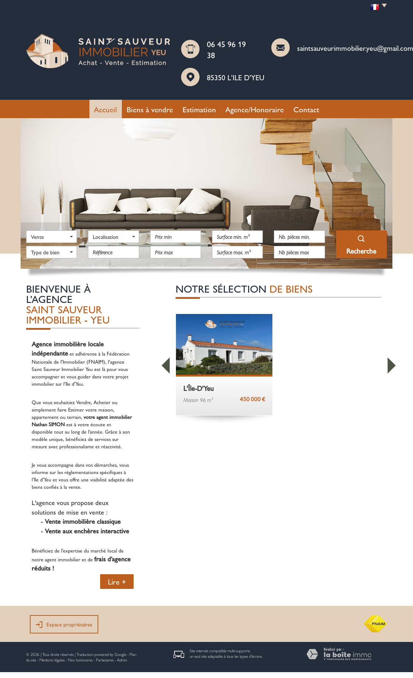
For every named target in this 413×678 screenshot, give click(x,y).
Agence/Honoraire (254, 108)
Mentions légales (52, 660)
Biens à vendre (150, 108)
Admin (122, 660)
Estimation (199, 108)
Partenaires (105, 660)
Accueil (105, 108)
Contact (306, 108)
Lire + (117, 581)
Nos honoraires (80, 660)
